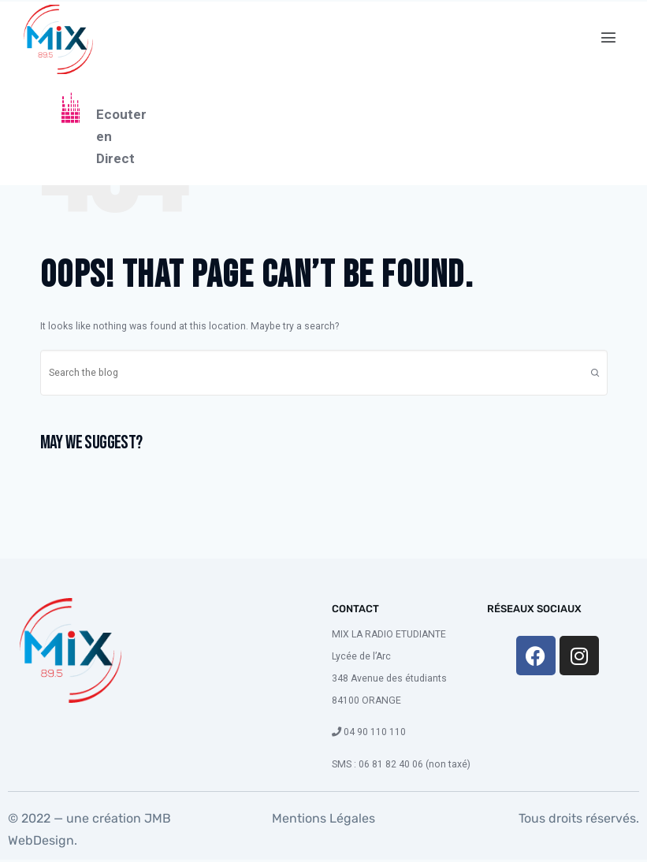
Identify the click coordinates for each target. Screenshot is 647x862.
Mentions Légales (323, 818)
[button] (608, 38)
